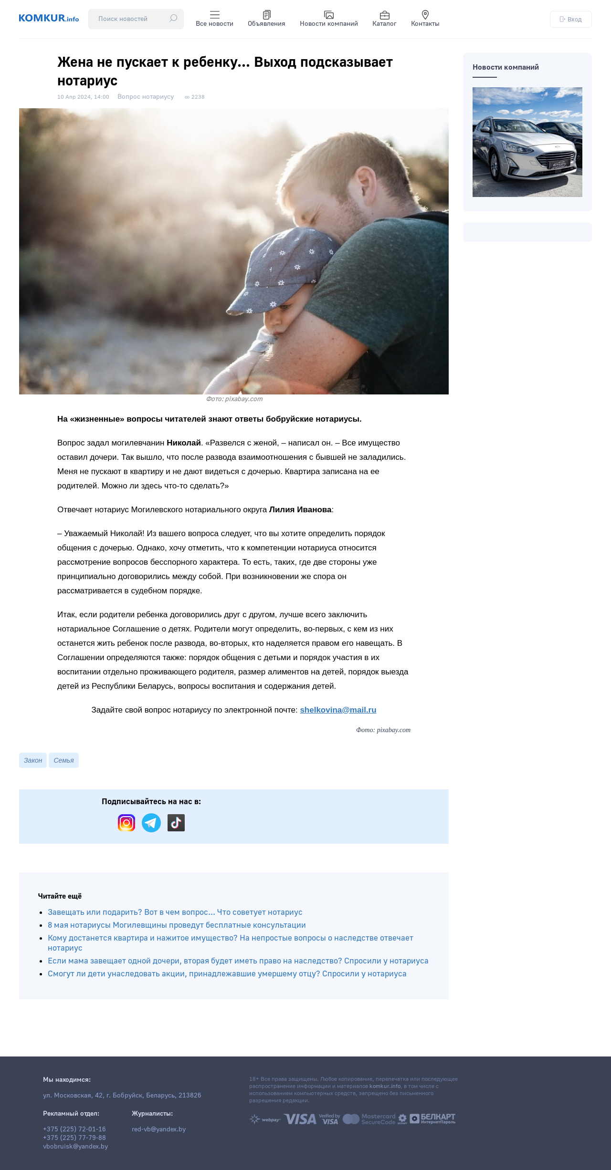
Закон (33, 760)
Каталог (384, 19)
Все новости (214, 19)
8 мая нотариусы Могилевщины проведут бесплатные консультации (177, 925)
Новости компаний (329, 19)
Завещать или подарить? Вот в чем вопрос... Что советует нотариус (175, 912)
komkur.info (384, 1086)
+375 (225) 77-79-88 (74, 1138)
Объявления (266, 19)
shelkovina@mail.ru (338, 709)
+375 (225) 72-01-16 (74, 1129)
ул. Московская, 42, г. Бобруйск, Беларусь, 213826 (122, 1095)
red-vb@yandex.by (159, 1129)
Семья (63, 760)
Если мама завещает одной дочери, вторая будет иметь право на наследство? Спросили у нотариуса (238, 961)
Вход (571, 19)
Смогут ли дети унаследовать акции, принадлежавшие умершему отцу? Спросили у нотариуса (227, 974)
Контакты (425, 19)
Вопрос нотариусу (145, 97)
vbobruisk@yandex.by (75, 1146)
